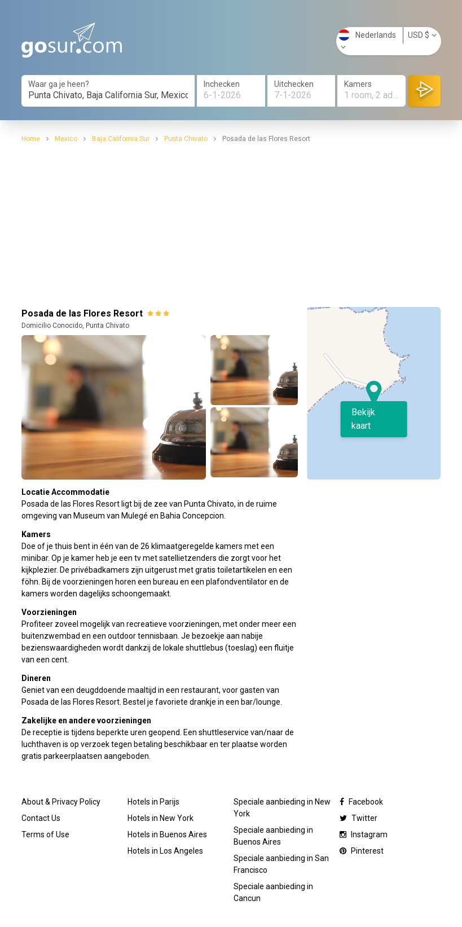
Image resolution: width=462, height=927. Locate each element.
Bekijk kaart (363, 419)
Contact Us (40, 818)
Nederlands (367, 40)
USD (422, 34)
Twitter (358, 818)
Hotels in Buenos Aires (167, 834)
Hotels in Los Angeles (165, 850)
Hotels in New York (160, 818)
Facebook (361, 801)
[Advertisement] (231, 223)
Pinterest (362, 850)
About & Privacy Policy (60, 801)
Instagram (364, 834)
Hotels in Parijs (153, 801)
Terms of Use (45, 834)
